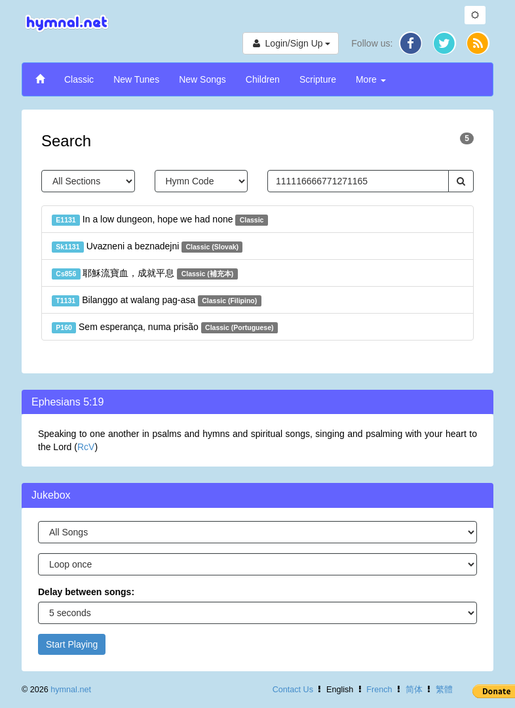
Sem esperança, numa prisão (165, 327)
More (371, 79)
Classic (79, 79)
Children (263, 79)
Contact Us (293, 689)
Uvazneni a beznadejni (147, 247)
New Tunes (136, 79)
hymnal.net (70, 689)
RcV (85, 447)
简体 (414, 689)
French (379, 689)
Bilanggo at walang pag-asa (156, 300)
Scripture (317, 79)
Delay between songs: (86, 592)
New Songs (202, 79)
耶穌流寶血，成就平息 (145, 274)
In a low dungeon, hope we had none (160, 220)
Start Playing (72, 644)
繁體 (444, 689)
